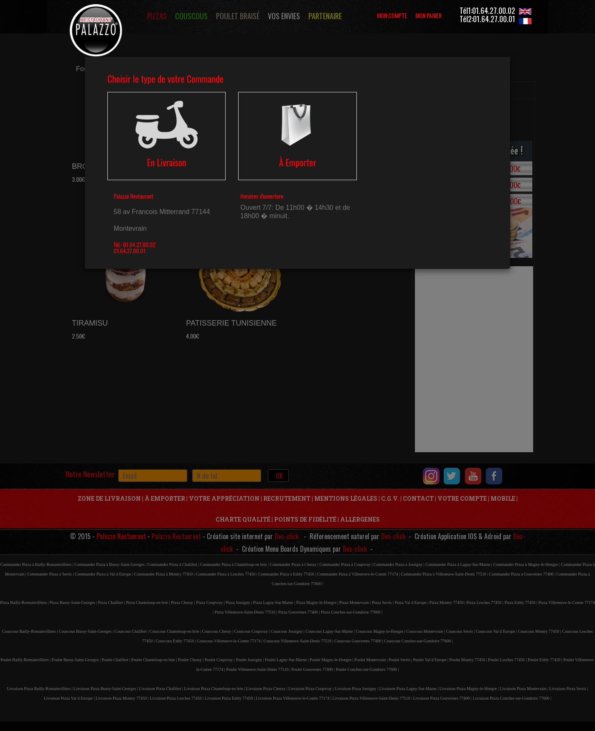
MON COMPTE (392, 15)
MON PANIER (428, 15)
